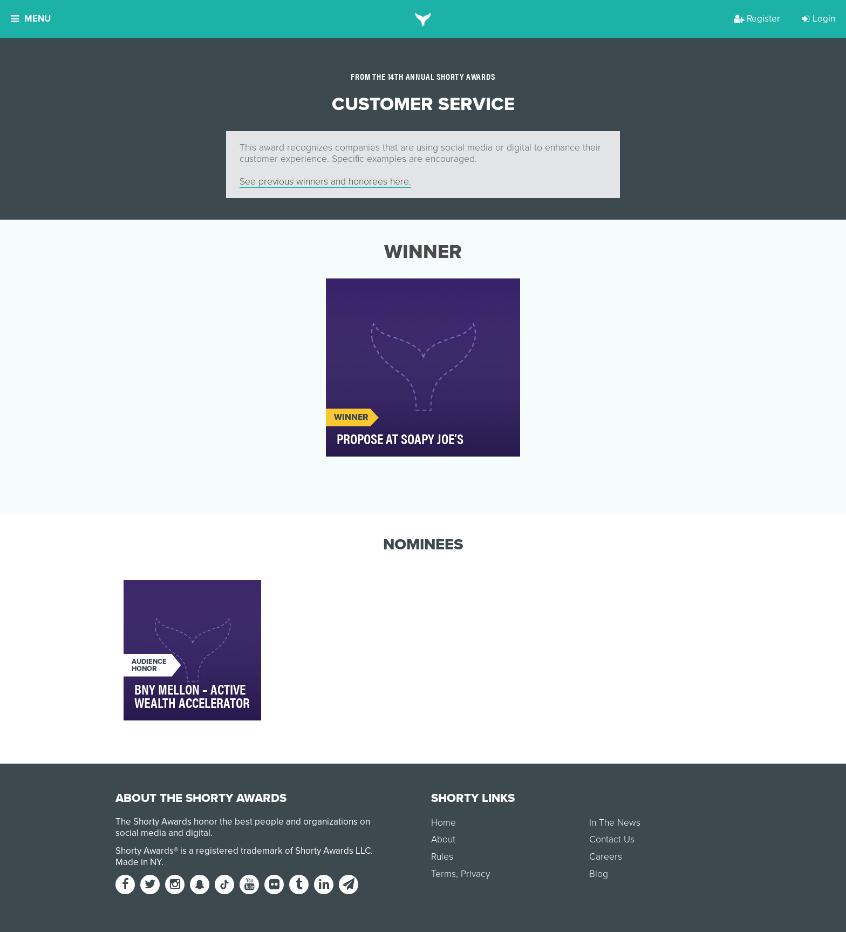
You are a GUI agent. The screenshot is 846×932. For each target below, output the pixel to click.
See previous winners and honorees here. (325, 181)
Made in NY (138, 862)
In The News (614, 822)
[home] (423, 19)
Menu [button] (31, 18)
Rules (442, 856)
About (443, 839)
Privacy (475, 874)
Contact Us (611, 839)
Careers (605, 856)
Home (443, 822)
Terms (443, 874)
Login (818, 18)
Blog (598, 874)
